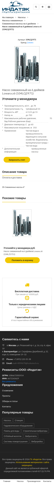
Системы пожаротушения (16, 441)
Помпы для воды (11, 431)
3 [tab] (24, 269)
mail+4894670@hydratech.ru (26, 363)
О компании (7, 390)
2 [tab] (20, 269)
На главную (8, 17)
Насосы (22, 17)
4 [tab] (29, 269)
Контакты (6, 406)
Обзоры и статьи (10, 401)
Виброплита (31, 436)
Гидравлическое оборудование (18, 425)
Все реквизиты (9, 381)
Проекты (6, 396)
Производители (33, 481)
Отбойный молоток (12, 436)
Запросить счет (17, 159)
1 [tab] (16, 269)
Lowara (30, 42)
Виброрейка (37, 441)
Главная (6, 481)
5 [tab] (33, 269)
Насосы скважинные (12, 20)
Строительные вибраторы (35, 431)
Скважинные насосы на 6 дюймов (19, 23)
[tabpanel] (27, 237)
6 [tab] (37, 269)
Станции (19, 420)
